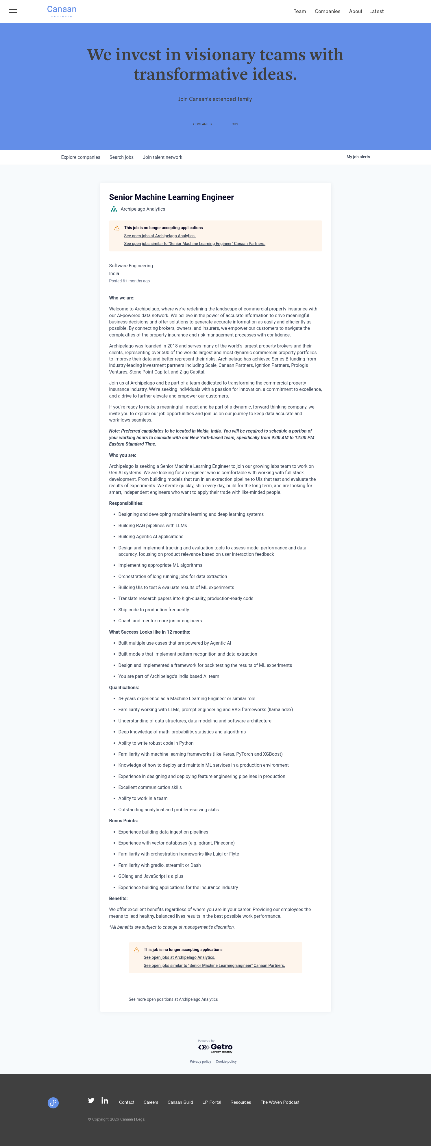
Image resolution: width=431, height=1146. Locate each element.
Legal (140, 1120)
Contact (126, 1103)
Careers (151, 1103)
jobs (122, 157)
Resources (240, 1103)
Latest (376, 12)
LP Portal (211, 1103)
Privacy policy (200, 1061)
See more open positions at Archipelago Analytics (173, 999)
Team (299, 12)
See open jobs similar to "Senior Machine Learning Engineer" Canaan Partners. (195, 243)
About (355, 12)
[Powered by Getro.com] (215, 1047)
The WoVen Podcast (279, 1103)
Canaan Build (180, 1103)
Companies (328, 12)
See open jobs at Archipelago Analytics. (160, 235)
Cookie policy (226, 1061)
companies (80, 157)
